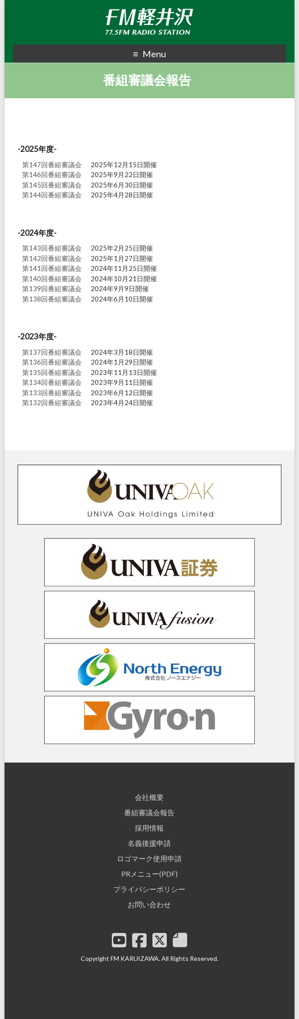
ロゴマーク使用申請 (149, 858)
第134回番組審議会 (52, 382)
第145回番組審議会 (52, 185)
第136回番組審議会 (52, 362)
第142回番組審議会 (52, 258)
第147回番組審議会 (52, 164)
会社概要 (149, 797)
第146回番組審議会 (52, 174)
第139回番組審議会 (52, 288)
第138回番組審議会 (52, 299)
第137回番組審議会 (52, 352)
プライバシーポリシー (149, 889)
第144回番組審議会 (52, 195)
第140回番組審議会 (52, 278)
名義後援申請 (149, 843)
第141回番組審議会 (52, 268)
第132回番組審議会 (52, 402)
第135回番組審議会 (52, 372)
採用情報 (149, 827)
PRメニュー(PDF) (149, 873)
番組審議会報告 (149, 812)
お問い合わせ (149, 904)
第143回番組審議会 (52, 248)
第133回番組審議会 (52, 392)
